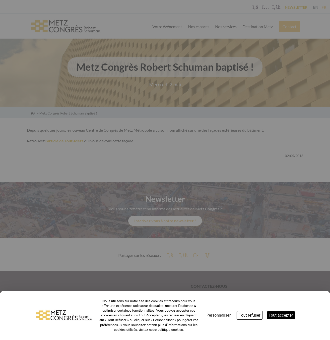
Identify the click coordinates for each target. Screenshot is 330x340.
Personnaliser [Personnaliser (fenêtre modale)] (218, 315)
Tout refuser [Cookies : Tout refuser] (249, 315)
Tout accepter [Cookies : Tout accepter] (281, 315)
